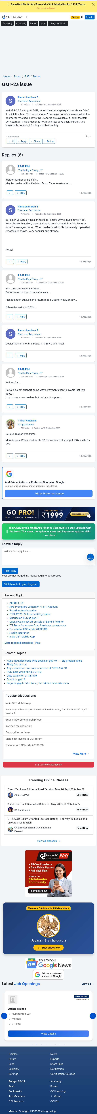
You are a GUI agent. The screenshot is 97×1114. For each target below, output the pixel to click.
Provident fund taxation (23, 610)
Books (33, 23)
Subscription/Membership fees (23, 719)
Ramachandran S (28, 97)
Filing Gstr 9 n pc (17, 664)
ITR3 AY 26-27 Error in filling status (29, 614)
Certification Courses (62, 1073)
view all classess (49, 840)
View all (88, 983)
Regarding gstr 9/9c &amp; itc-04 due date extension (38, 683)
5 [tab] (50, 1044)
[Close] (93, 4)
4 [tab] (46, 1044)
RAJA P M (24, 166)
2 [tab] (36, 1044)
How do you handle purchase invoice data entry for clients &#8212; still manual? (47, 711)
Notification (57, 1068)
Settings (13, 1073)
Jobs (42, 23)
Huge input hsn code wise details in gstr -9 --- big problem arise (44, 660)
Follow (49, 141)
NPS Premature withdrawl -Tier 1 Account (33, 606)
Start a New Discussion (48, 764)
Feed (11, 1086)
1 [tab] (32, 1044)
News (53, 1054)
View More (81, 753)
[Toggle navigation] (27, 17)
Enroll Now (82, 794)
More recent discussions (18, 642)
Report (88, 136)
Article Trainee (17, 1008)
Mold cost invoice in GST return (24, 738)
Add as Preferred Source (49, 493)
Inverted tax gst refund (19, 726)
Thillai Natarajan (27, 420)
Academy (7, 23)
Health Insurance (19, 632)
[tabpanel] (48, 1016)
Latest (21, 983)
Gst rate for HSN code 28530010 (28, 629)
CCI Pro (54, 1101)
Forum (12, 1059)
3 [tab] (41, 1044)
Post (37, 642)
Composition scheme (18, 732)
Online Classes (48, 780)
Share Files (56, 1063)
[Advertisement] (48, 50)
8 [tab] (64, 1044)
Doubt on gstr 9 (16, 679)
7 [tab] (60, 1044)
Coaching (21, 23)
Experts (54, 1059)
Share (35, 141)
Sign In (89, 17)
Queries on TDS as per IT (24, 617)
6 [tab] (55, 1044)
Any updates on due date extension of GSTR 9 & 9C (37, 668)
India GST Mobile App (22, 636)
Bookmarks (15, 1091)
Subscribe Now (48, 947)
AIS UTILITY (16, 603)
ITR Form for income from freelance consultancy (37, 625)
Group (55, 1096)
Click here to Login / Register (21, 584)
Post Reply (10, 570)
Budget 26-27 (17, 1081)
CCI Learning (58, 1091)
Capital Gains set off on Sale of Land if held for (36, 621)
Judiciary (14, 1068)
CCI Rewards (16, 1101)
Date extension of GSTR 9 (22, 675)
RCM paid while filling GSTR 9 (24, 671)
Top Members (17, 1096)
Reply (21, 141)
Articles (13, 1054)
